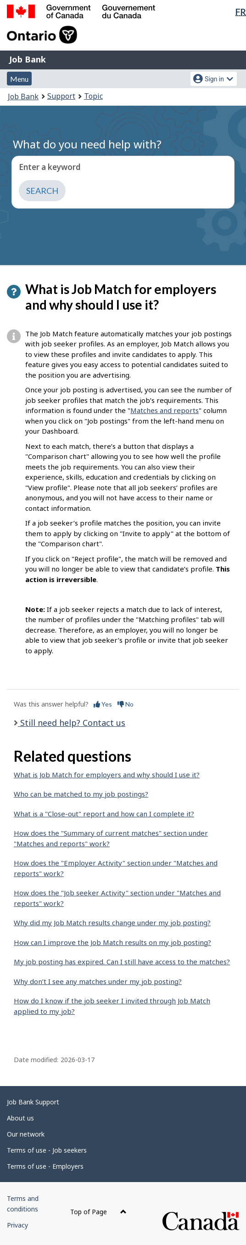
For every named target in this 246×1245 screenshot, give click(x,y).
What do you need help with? (87, 144)
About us (20, 1118)
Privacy (17, 1225)
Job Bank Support (33, 1102)
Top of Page (98, 1211)
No (125, 704)
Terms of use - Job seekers (47, 1150)
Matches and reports (164, 410)
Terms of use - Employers (45, 1166)
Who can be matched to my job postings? (81, 793)
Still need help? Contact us (71, 722)
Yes (103, 704)
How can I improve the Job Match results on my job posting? (112, 942)
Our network (26, 1134)
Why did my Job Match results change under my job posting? (112, 922)
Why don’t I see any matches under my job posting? (98, 981)
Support (61, 96)
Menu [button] (19, 78)
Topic (93, 96)
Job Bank (27, 59)
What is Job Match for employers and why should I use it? (107, 774)
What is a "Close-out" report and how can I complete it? (104, 813)
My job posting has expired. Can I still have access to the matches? (122, 961)
